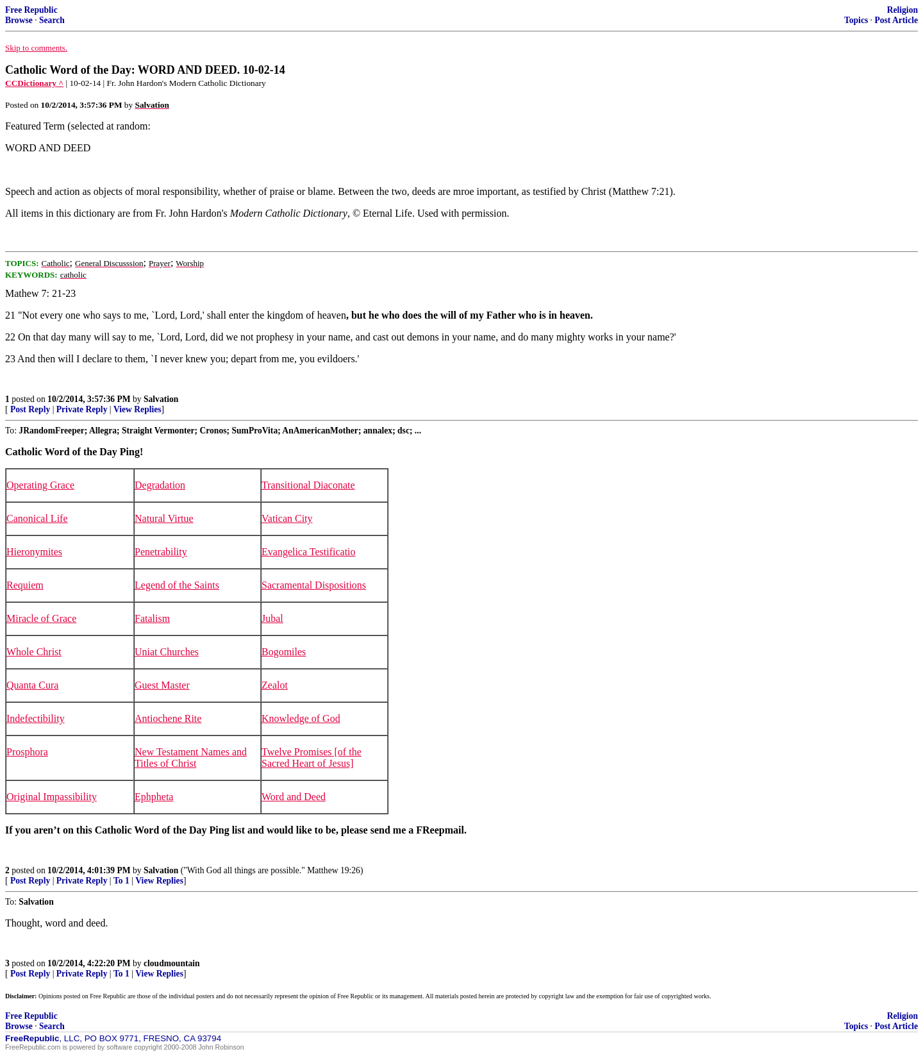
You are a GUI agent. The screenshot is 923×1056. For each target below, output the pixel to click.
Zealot (275, 685)
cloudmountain (172, 963)
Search (52, 20)
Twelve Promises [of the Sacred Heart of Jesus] (312, 757)
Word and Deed (294, 796)
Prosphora (27, 751)
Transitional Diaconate (308, 485)
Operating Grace (40, 485)
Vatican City (287, 518)
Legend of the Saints (177, 585)
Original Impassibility (51, 796)
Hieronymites (34, 551)
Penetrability (161, 551)
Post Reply (30, 409)
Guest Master (162, 685)
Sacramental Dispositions (314, 585)
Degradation (160, 485)
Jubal (272, 618)
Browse (19, 20)
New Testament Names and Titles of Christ (191, 757)
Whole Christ (34, 651)
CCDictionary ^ (34, 83)
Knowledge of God (301, 718)
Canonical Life (37, 518)
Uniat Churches (167, 651)
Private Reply (82, 409)
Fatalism (152, 618)
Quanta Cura (32, 685)
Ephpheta (154, 796)
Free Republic (31, 10)
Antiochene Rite (168, 718)
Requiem (25, 585)
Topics (856, 20)
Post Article (896, 20)
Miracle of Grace (41, 618)
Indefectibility (35, 718)
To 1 (121, 880)
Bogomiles (284, 651)
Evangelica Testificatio (309, 551)
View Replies (137, 409)
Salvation (161, 399)
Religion (902, 10)
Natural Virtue (164, 518)
